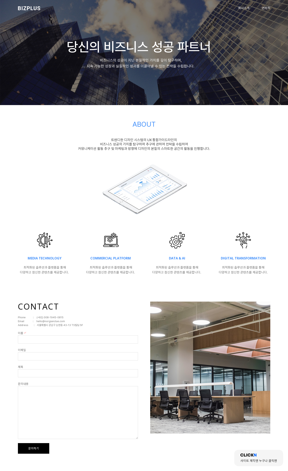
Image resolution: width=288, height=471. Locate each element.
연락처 (266, 8)
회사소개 (244, 8)
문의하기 (33, 448)
